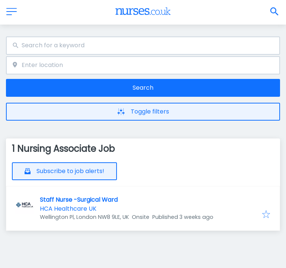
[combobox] (143, 45)
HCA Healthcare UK (68, 208)
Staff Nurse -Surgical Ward (79, 199)
